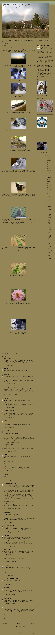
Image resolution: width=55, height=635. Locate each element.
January (50, 258)
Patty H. (5, 587)
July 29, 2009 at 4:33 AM (9, 596)
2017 (48, 174)
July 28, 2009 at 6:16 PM (9, 584)
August (49, 206)
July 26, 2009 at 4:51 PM (9, 463)
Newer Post (4, 623)
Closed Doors (49, 223)
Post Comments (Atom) (21, 626)
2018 (48, 172)
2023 (48, 162)
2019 (48, 170)
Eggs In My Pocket (45, 45)
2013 (48, 181)
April (49, 250)
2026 (48, 157)
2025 (48, 159)
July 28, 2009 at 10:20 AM (9, 576)
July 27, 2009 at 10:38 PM (9, 563)
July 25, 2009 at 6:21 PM (9, 407)
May (49, 248)
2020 (48, 168)
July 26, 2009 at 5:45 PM (9, 472)
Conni (5, 420)
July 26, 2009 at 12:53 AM (9, 444)
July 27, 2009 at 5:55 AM (9, 481)
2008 (48, 262)
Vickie (5, 474)
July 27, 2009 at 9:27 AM (9, 522)
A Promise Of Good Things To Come (49, 214)
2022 (48, 164)
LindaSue (6, 535)
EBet (5, 454)
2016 (48, 176)
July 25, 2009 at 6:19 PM (9, 396)
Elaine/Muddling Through (9, 504)
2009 (48, 189)
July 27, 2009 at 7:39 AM (9, 510)
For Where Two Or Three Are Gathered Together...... (49, 239)
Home (18, 623)
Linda (5, 399)
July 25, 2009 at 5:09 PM (9, 383)
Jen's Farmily (6, 598)
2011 (48, 185)
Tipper (5, 368)
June (49, 246)
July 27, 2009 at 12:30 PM (9, 547)
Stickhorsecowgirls (8, 410)
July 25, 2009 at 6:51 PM (9, 427)
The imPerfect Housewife (9, 483)
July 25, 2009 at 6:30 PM (9, 417)
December (49, 192)
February (50, 255)
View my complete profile (42, 76)
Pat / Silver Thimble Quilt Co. (10, 578)
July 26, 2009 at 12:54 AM (9, 452)
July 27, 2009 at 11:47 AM (9, 533)
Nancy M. (6, 549)
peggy (5, 466)
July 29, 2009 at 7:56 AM (9, 603)
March (49, 252)
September (49, 203)
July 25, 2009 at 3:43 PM (9, 372)
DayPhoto (6, 566)
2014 (48, 180)
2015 (48, 178)
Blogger (33, 633)
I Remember (49, 226)
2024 (48, 161)
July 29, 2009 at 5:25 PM (9, 616)
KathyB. (5, 430)
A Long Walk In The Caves (49, 231)
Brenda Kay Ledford (8, 525)
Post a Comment (6, 619)
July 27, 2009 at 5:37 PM (9, 554)
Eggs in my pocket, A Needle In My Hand (16, 5)
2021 (48, 166)
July (49, 209)
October (49, 199)
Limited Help (49, 220)
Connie (5, 374)
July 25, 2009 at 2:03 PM (9, 366)
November (49, 196)
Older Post (32, 623)
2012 (48, 183)
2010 (48, 187)
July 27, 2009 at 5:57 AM (9, 501)
